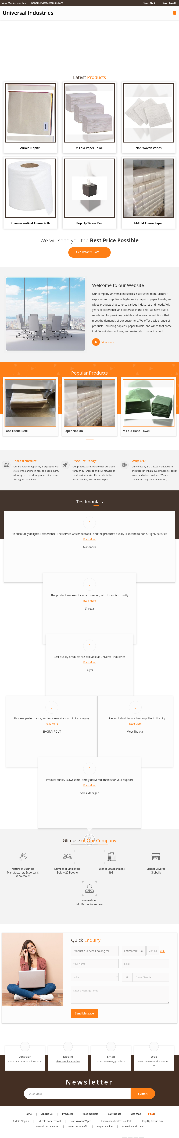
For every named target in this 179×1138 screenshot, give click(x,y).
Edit (162, 951)
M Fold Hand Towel (136, 431)
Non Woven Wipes (148, 148)
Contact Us (114, 1114)
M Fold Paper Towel (89, 148)
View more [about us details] (108, 342)
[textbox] (152, 950)
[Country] (94, 977)
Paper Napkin (73, 431)
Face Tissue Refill (16, 431)
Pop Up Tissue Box (89, 223)
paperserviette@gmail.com (47, 3)
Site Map (136, 1114)
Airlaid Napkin (30, 148)
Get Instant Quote (89, 252)
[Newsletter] (77, 1093)
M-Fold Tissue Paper (148, 223)
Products (67, 1114)
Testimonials (90, 1114)
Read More (89, 539)
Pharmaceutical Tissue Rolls (30, 223)
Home (28, 1114)
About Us (47, 1114)
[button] (14, 3)
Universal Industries (28, 13)
